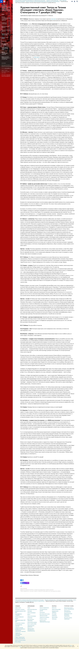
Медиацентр (54, 615)
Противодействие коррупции (18, 625)
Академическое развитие (44, 617)
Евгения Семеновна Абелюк (7, 66)
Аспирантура (30, 617)
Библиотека (54, 607)
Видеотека (4, 41)
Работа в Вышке (18, 641)
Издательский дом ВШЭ (56, 609)
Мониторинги (42, 612)
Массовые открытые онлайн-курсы (68, 618)
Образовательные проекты (5, 27)
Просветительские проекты (6, 30)
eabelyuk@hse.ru (8, 68)
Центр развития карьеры (32, 622)
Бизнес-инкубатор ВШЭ (32, 623)
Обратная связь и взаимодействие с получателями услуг (31, 629)
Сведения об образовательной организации (18, 634)
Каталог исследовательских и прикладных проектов (6, 18)
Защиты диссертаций (43, 615)
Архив (3, 14)
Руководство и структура (19, 609)
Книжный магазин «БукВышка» (55, 611)
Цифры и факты (18, 607)
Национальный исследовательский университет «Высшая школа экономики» (29, 599)
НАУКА (41, 606)
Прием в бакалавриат (31, 612)
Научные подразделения (44, 607)
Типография (54, 613)
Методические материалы (5, 44)
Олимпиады (30, 611)
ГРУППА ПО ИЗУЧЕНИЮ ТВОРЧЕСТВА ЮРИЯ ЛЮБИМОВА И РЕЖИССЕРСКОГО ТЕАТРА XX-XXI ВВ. (6, 7)
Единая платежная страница (20, 640)
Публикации (54, 618)
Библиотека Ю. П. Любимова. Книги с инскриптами (6, 58)
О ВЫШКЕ (17, 606)
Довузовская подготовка (32, 609)
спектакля (53, 19)
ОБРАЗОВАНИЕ (31, 606)
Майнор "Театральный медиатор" (4, 53)
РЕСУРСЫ (54, 606)
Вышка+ (29, 614)
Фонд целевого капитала (20, 623)
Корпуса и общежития (19, 616)
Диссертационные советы (45, 613)
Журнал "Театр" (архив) (5, 38)
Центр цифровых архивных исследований (64, 599)
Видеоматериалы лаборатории (5, 34)
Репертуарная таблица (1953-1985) (5, 48)
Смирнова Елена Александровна (6, 75)
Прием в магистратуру (32, 616)
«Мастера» (36, 57)
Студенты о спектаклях (4, 23)
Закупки (16, 618)
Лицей (29, 607)
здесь (71, 645)
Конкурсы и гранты (43, 618)
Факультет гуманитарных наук (50, 599)
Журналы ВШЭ (54, 617)
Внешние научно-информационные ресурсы (45, 621)
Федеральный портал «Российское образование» (68, 615)
